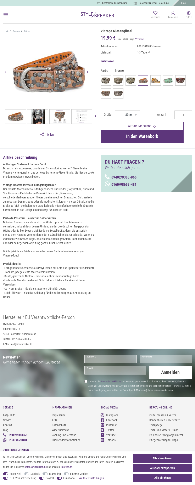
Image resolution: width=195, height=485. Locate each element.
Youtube (108, 434)
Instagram (109, 414)
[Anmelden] (173, 15)
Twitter (107, 429)
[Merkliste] (155, 15)
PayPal (50, 478)
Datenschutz (59, 424)
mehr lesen (107, 61)
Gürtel (26, 31)
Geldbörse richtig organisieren (166, 434)
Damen (16, 31)
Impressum (58, 414)
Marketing (55, 473)
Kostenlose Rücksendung (114, 3)
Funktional (69, 478)
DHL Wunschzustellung (23, 478)
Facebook (109, 419)
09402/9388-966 (120, 177)
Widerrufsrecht (60, 429)
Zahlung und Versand (64, 434)
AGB (54, 419)
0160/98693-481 (120, 184)
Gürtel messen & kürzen (163, 414)
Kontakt (7, 424)
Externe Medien (79, 473)
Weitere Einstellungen (91, 478)
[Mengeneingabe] (183, 115)
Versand (139, 39)
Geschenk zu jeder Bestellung (154, 3)
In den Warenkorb (142, 136)
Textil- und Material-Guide (163, 429)
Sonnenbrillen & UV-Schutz (164, 419)
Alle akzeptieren (162, 458)
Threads (108, 439)
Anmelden (170, 372)
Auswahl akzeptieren (162, 468)
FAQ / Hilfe (9, 414)
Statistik (35, 473)
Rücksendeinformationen (66, 439)
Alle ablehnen (162, 477)
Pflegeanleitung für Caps (163, 439)
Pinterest (109, 424)
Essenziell (15, 473)
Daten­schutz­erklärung (35, 467)
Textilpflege (156, 424)
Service (7, 419)
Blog (183, 3)
